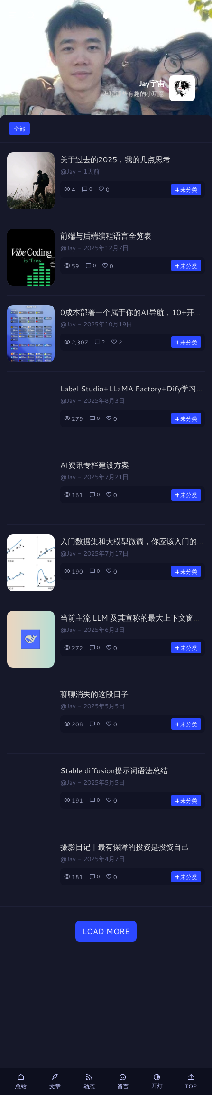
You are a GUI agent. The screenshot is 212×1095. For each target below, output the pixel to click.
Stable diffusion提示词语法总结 (114, 770)
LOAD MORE (106, 931)
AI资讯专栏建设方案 (94, 465)
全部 (19, 128)
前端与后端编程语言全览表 (105, 236)
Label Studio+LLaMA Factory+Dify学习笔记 (136, 388)
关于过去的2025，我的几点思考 (115, 159)
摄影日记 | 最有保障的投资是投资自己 (124, 847)
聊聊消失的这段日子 (94, 694)
